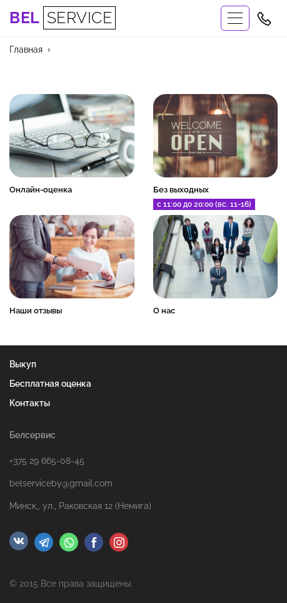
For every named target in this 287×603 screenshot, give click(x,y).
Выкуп (22, 364)
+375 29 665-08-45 (46, 461)
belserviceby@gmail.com (61, 483)
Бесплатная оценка (50, 384)
